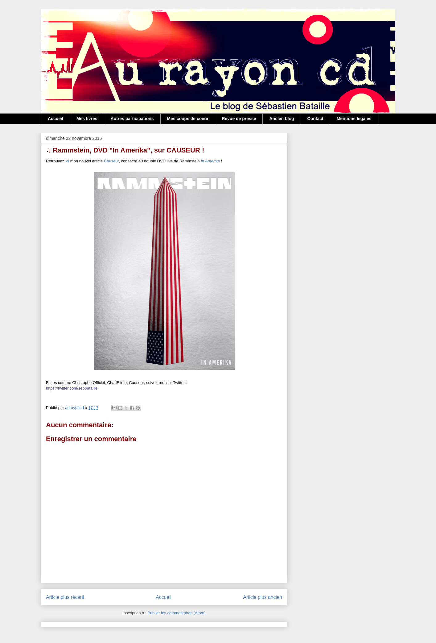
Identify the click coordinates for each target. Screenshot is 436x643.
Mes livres (86, 118)
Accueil (55, 118)
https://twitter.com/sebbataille (71, 388)
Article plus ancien (262, 597)
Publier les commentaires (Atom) (176, 613)
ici (67, 161)
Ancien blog (281, 118)
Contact (315, 118)
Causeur (111, 161)
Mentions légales (354, 118)
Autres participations (132, 118)
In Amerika (210, 161)
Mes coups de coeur (188, 118)
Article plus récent (65, 597)
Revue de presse (239, 118)
